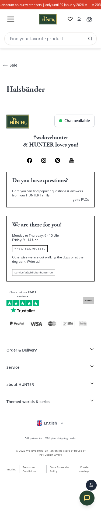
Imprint (11, 469)
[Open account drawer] (79, 19)
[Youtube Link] (71, 160)
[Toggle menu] (10, 19)
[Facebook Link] (29, 160)
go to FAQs (81, 200)
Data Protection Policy (60, 469)
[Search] (50, 38)
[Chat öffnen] (74, 121)
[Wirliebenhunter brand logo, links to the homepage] (41, 19)
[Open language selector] (50, 423)
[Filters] (91, 485)
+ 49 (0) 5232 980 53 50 (30, 248)
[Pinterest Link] (57, 160)
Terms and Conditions (29, 469)
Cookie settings (84, 469)
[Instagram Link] (43, 160)
